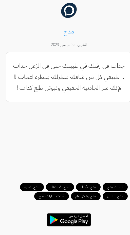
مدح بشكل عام (82, 196)
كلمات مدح (111, 187)
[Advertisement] (65, 139)
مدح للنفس (111, 196)
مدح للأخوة (28, 187)
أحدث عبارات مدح (48, 196)
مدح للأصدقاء (56, 187)
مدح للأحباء (84, 187)
